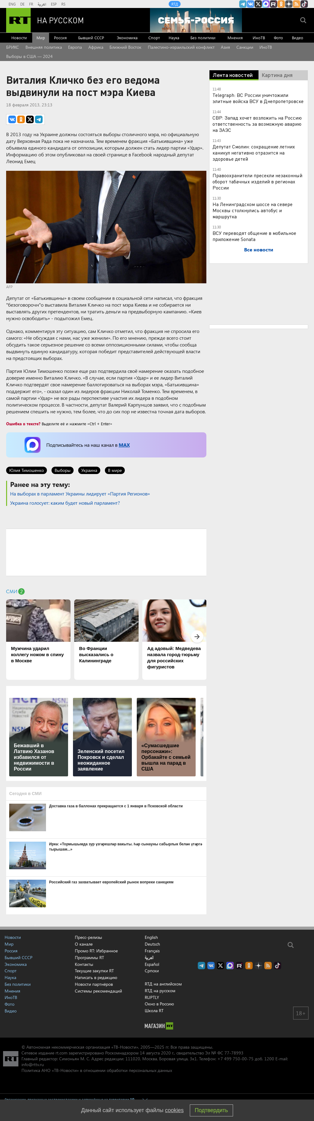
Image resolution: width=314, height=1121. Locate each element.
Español (152, 964)
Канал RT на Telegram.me (243, 4)
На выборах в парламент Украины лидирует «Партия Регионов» (80, 493)
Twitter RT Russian (258, 4)
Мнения (235, 37)
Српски (152, 970)
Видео (297, 37)
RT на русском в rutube (273, 4)
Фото (278, 37)
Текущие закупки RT (94, 971)
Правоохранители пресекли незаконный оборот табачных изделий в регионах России (257, 181)
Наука (174, 37)
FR (31, 4)
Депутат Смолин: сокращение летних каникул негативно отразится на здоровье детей (254, 152)
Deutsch (152, 944)
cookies (174, 1110)
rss (296, 4)
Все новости (258, 249)
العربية (42, 4)
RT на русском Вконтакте (250, 4)
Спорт (154, 37)
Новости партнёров (94, 984)
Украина (89, 470)
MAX (124, 445)
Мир (40, 37)
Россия (60, 37)
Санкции (244, 47)
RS (63, 4)
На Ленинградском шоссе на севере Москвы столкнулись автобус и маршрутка (253, 210)
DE (22, 4)
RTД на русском (160, 990)
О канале (84, 944)
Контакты (84, 964)
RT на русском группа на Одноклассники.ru (281, 4)
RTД (174, 4)
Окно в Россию (159, 1004)
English (151, 937)
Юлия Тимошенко (26, 470)
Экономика (127, 37)
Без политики (203, 37)
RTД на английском (163, 984)
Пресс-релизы (88, 937)
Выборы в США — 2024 (29, 56)
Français (152, 950)
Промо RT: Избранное (96, 951)
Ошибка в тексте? (23, 423)
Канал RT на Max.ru (266, 4)
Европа (75, 47)
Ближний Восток (125, 47)
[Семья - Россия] (196, 20)
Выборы (63, 470)
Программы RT (89, 957)
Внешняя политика (43, 47)
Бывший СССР (91, 37)
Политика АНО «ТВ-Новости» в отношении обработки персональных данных (96, 1070)
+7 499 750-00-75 (235, 1059)
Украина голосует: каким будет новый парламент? (65, 502)
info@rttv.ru (32, 1064)
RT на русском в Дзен (289, 4)
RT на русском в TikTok (304, 4)
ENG (12, 4)
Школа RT (154, 1010)
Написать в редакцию (96, 977)
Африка (95, 47)
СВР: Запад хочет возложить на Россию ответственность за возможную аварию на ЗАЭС (257, 123)
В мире (115, 470)
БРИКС (12, 47)
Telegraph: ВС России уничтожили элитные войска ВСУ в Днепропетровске (258, 98)
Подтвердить (211, 1110)
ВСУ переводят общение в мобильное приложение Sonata (254, 236)
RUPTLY (152, 997)
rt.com (61, 1053)
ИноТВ (259, 37)
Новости (19, 37)
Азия (225, 47)
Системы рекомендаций (98, 991)
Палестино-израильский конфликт (181, 47)
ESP (54, 4)
